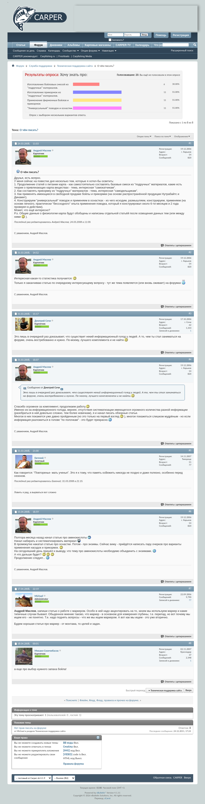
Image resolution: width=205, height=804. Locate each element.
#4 (190, 359)
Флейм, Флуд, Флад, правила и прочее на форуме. (109, 700)
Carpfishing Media (82, 56)
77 (190, 600)
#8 (190, 643)
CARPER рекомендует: (25, 56)
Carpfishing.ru (47, 56)
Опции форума (89, 50)
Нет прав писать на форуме (30, 728)
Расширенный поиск (182, 50)
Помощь (161, 35)
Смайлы (68, 746)
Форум (38, 45)
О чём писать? (29, 130)
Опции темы (143, 136)
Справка (41, 50)
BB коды (68, 742)
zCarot (107, 798)
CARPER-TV (123, 45)
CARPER (177, 777)
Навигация (108, 50)
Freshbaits (63, 56)
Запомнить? (116, 40)
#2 (190, 252)
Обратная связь (162, 777)
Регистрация (181, 35)
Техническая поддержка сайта (75, 65)
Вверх (188, 690)
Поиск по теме (162, 136)
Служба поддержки (40, 65)
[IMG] (66, 750)
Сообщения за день (24, 50)
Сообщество (69, 50)
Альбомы (73, 45)
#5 (190, 450)
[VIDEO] (67, 754)
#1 (190, 143)
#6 (190, 511)
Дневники (56, 45)
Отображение (181, 136)
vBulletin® (101, 792)
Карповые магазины (98, 45)
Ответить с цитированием (176, 245)
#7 (190, 588)
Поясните (71, 700)
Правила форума (73, 763)
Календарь (54, 50)
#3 (190, 313)
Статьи (20, 45)
